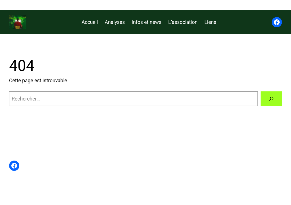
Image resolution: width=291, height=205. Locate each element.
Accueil (90, 22)
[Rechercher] (271, 98)
